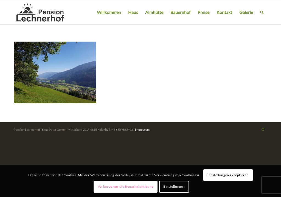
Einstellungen (174, 186)
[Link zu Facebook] (263, 129)
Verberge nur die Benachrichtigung (125, 186)
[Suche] (262, 12)
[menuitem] (109, 12)
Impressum (142, 129)
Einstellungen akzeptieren (228, 175)
